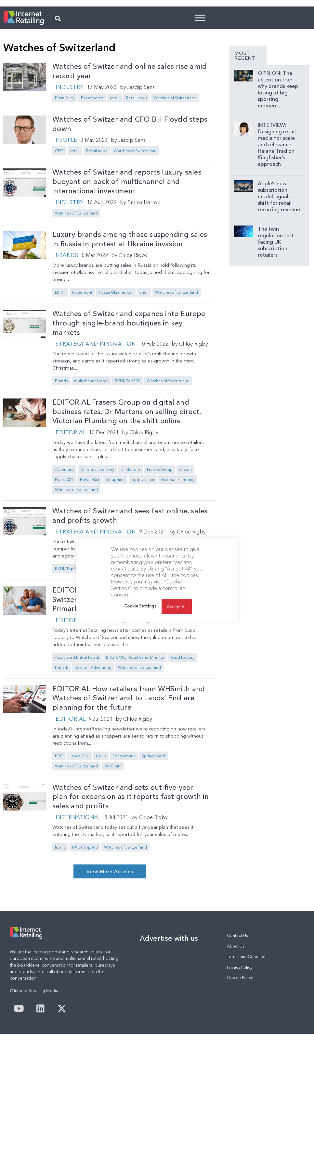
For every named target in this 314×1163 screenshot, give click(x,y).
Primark (61, 748)
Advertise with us (169, 1019)
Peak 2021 (64, 560)
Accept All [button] (177, 606)
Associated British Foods (77, 738)
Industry (69, 168)
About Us (235, 1027)
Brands (67, 336)
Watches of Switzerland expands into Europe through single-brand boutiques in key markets (128, 404)
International (78, 898)
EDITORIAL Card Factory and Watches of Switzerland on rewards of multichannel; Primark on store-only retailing (121, 680)
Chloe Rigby (133, 336)
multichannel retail (91, 461)
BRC (59, 837)
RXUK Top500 (127, 461)
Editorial (70, 513)
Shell (144, 373)
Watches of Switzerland (174, 179)
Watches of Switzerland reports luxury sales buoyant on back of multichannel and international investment (127, 262)
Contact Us (237, 1016)
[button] (57, 99)
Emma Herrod (144, 283)
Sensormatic (123, 837)
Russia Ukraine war (116, 373)
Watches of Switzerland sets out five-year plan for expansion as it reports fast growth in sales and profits (130, 877)
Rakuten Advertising (92, 748)
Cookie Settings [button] (140, 605)
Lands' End (79, 837)
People (66, 221)
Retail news (136, 179)
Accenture (64, 550)
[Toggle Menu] (200, 99)
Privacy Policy (239, 1048)
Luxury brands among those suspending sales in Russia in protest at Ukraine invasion (129, 320)
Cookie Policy (240, 1058)
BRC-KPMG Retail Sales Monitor (135, 738)
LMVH (60, 373)
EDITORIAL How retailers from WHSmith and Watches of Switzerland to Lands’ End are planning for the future (128, 779)
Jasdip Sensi (141, 168)
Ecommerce (92, 179)
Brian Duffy (64, 179)
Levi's (101, 837)
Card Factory (182, 738)
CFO (59, 231)
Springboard (153, 837)
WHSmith (113, 847)
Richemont (82, 373)
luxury (60, 928)
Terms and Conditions (247, 1037)
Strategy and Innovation (96, 425)
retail (114, 179)
